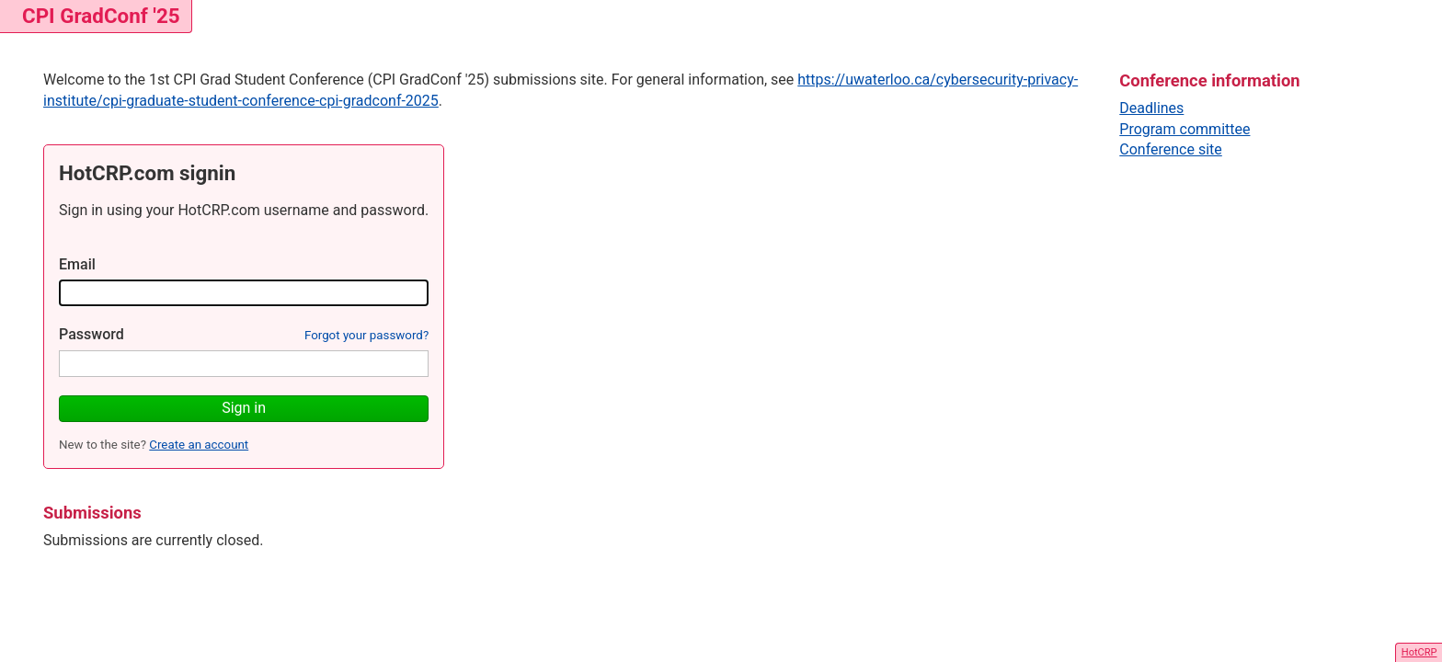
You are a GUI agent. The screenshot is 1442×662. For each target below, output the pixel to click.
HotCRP (1419, 652)
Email (77, 264)
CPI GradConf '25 (101, 16)
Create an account (198, 444)
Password (91, 334)
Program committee (1184, 129)
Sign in (244, 408)
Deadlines (1151, 108)
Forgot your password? (366, 335)
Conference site (1170, 149)
